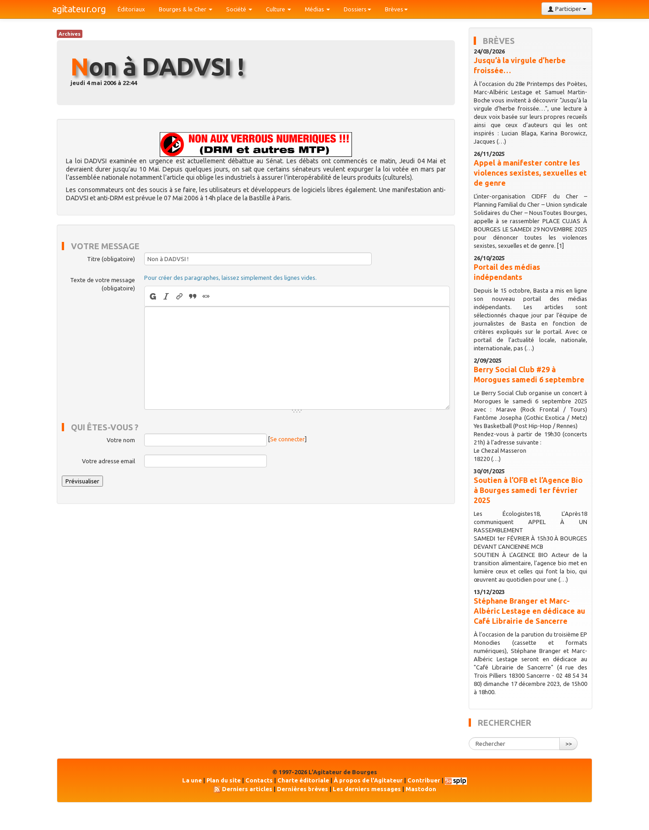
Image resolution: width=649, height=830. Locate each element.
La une (192, 780)
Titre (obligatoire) (111, 259)
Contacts (259, 780)
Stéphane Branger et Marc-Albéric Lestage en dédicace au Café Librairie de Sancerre (529, 611)
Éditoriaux (131, 9)
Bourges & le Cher (185, 9)
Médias (317, 9)
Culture (278, 9)
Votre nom (121, 440)
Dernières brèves (302, 789)
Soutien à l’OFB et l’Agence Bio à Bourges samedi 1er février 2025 (528, 490)
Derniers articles (247, 789)
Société (239, 9)
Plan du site (223, 780)
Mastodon (421, 789)
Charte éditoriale (303, 780)
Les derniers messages (367, 789)
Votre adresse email (108, 461)
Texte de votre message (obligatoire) (102, 284)
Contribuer (423, 780)
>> (568, 743)
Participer (566, 8)
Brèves (396, 9)
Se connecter (287, 439)
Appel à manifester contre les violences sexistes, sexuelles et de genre (530, 173)
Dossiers (357, 9)
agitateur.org (79, 9)
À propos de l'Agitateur (368, 780)
